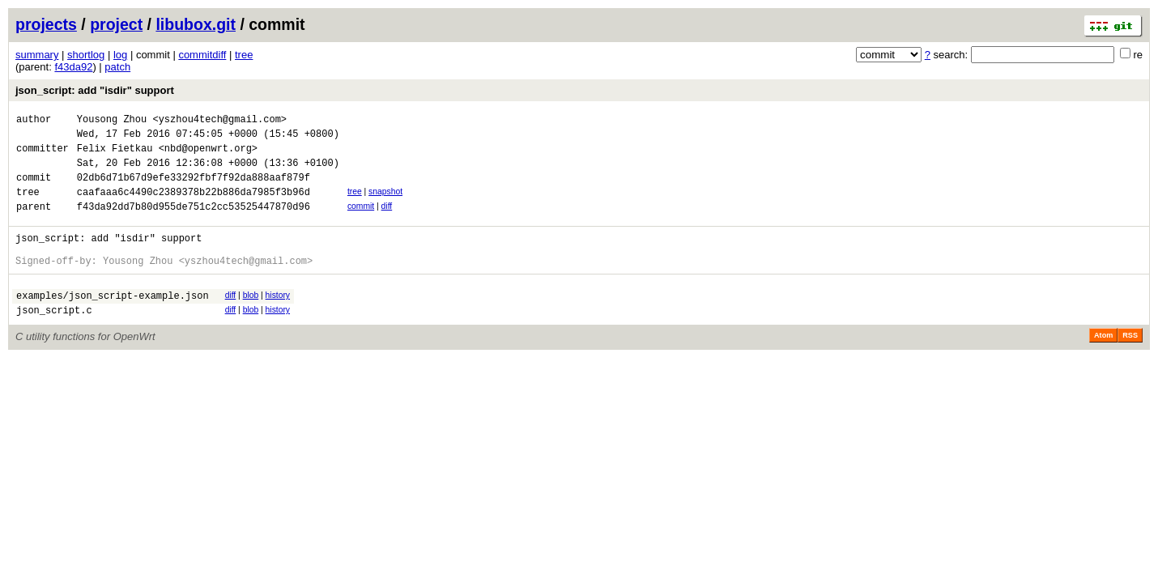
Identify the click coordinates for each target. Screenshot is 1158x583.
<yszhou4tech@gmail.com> (219, 121)
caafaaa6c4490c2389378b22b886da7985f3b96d (193, 206)
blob (251, 319)
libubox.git (195, 24)
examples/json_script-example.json (112, 322)
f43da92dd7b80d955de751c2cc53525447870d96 (193, 223)
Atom (1103, 364)
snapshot (385, 203)
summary (36, 55)
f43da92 (73, 67)
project (116, 24)
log (120, 55)
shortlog (85, 55)
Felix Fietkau (115, 155)
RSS (1130, 364)
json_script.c (54, 339)
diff (387, 220)
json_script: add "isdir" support (94, 90)
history (278, 319)
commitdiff (202, 55)
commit (360, 220)
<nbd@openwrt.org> (208, 155)
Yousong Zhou (112, 121)
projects (46, 24)
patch (117, 67)
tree (244, 55)
